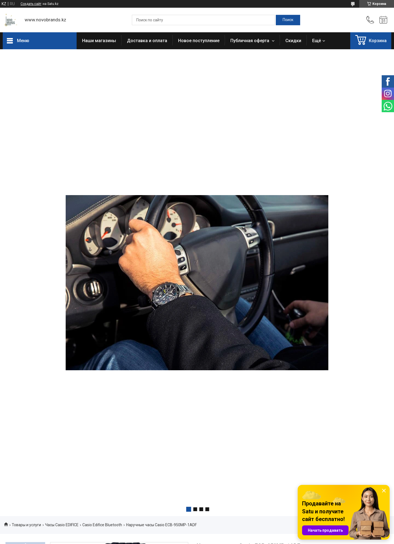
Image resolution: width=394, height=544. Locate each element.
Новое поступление (198, 40)
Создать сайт (31, 4)
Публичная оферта (250, 40)
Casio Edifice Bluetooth (102, 525)
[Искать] (288, 20)
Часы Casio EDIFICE (62, 525)
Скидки (293, 40)
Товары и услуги (26, 525)
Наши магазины (99, 40)
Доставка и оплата (147, 40)
